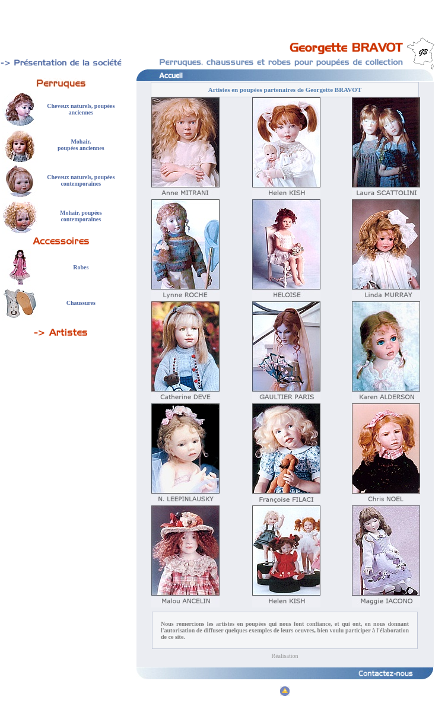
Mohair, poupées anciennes (81, 144)
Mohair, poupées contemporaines (81, 215)
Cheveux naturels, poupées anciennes (81, 109)
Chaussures (81, 303)
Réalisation (285, 656)
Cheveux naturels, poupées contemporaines (81, 180)
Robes (80, 267)
